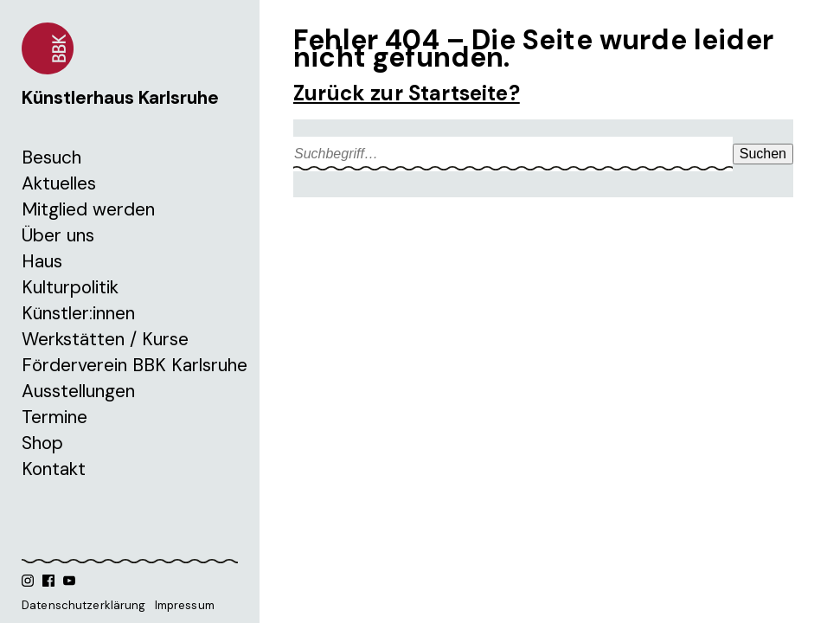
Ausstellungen (78, 391)
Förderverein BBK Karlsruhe (134, 365)
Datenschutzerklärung (84, 605)
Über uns (58, 235)
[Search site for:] (513, 154)
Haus (42, 261)
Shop (42, 443)
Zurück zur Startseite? (406, 93)
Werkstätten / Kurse (105, 339)
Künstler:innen (78, 313)
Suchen (763, 153)
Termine (54, 417)
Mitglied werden (88, 209)
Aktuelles (59, 183)
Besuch (51, 157)
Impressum (185, 605)
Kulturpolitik (70, 287)
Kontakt (54, 469)
